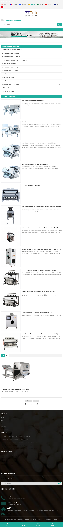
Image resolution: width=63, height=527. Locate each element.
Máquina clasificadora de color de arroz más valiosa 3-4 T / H (40, 334)
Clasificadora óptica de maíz (8, 467)
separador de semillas (9, 64)
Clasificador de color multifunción (12, 50)
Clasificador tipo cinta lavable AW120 (33, 101)
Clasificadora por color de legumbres (10, 458)
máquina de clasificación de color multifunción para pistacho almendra (19, 448)
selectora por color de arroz (10, 84)
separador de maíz (8, 77)
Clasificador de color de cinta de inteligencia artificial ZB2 (39, 143)
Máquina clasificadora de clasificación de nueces (16, 389)
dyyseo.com (55, 519)
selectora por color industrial (10, 53)
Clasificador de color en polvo (31, 185)
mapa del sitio (4, 429)
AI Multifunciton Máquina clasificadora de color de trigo (38, 292)
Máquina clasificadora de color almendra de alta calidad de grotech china (19, 442)
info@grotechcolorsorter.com (13, 20)
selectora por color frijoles (10, 71)
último (35, 401)
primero (28, 401)
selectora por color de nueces (11, 57)
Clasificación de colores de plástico (10, 470)
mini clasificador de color (9, 88)
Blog (2, 420)
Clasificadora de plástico (7, 464)
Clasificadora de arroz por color (9, 455)
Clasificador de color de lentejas (9, 461)
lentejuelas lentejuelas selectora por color (14, 60)
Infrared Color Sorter (8, 91)
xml (2, 423)
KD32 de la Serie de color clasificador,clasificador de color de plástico (42, 249)
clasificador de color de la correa (12, 81)
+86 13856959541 (20, 499)
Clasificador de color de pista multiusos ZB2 (35, 164)
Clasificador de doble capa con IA (32, 122)
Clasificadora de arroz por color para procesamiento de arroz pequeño (42, 207)
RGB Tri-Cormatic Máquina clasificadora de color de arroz (39, 270)
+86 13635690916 (11, 499)
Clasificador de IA (7, 74)
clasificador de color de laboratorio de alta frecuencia (38, 313)
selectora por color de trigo (10, 67)
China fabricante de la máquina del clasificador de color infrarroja (42, 228)
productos (3, 426)
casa (3, 40)
